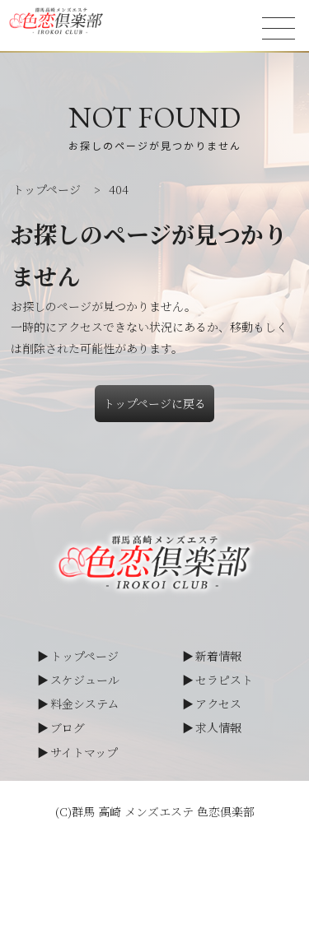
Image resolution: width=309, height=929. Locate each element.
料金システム (84, 703)
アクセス (218, 703)
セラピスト (224, 679)
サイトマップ (84, 752)
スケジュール (84, 679)
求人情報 (218, 727)
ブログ (67, 727)
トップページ (84, 656)
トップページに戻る (154, 403)
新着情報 (218, 656)
